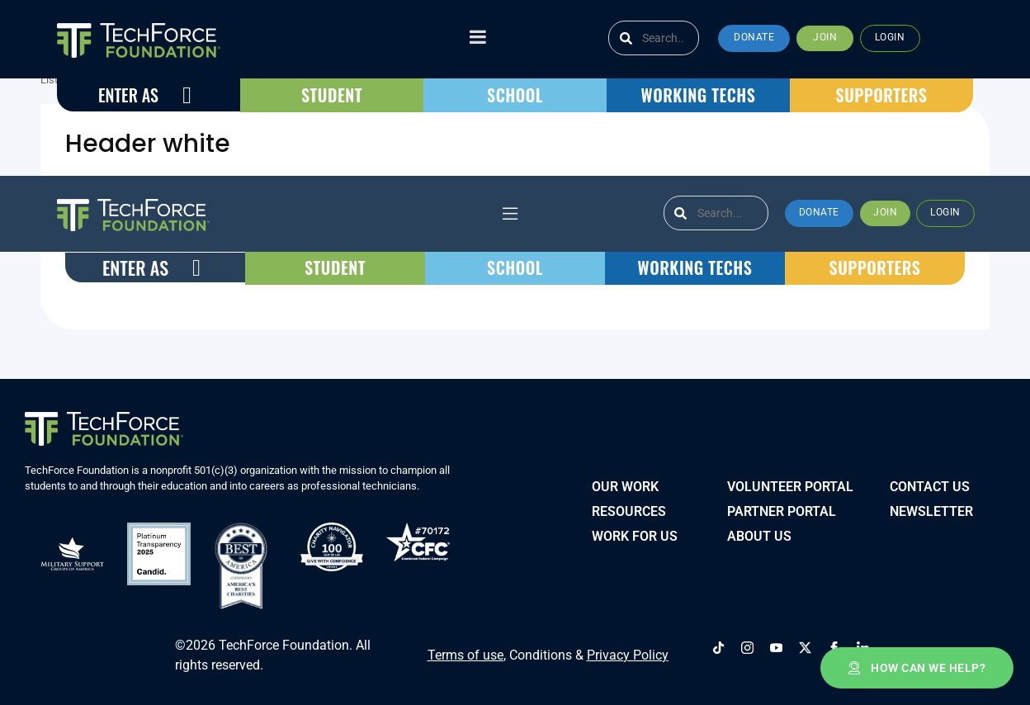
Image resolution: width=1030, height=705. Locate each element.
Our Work (625, 482)
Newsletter (931, 506)
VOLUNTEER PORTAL (790, 482)
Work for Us (635, 531)
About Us (759, 531)
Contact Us (930, 482)
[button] (754, 38)
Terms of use (465, 645)
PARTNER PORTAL (781, 506)
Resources (629, 506)
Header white (147, 143)
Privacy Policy (628, 645)
